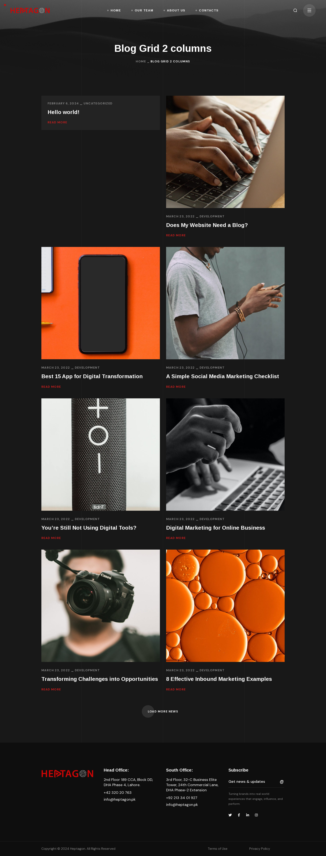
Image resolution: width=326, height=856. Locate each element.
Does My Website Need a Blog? (207, 225)
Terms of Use (217, 848)
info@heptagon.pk (120, 799)
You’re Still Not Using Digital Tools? (88, 528)
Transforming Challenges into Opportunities (99, 679)
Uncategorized (98, 103)
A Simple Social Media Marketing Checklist (222, 376)
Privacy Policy (259, 848)
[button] (295, 10)
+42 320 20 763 (118, 792)
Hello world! (63, 112)
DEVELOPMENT (212, 216)
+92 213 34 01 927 (181, 797)
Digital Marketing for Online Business (215, 528)
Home (141, 61)
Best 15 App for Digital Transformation (92, 376)
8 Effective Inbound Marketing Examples (219, 679)
